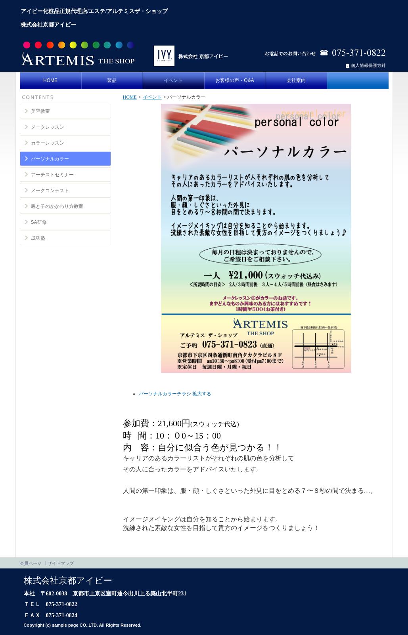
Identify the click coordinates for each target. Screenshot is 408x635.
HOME (130, 97)
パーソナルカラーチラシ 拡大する (175, 394)
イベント (152, 97)
